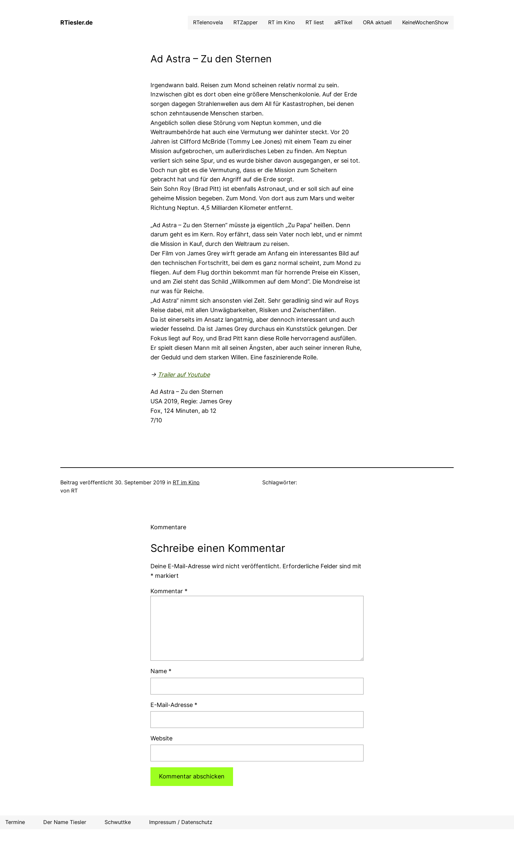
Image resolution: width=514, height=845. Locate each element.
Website (161, 738)
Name (160, 671)
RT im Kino (186, 482)
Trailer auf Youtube (184, 374)
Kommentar (169, 591)
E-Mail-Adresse (173, 704)
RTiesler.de (76, 22)
